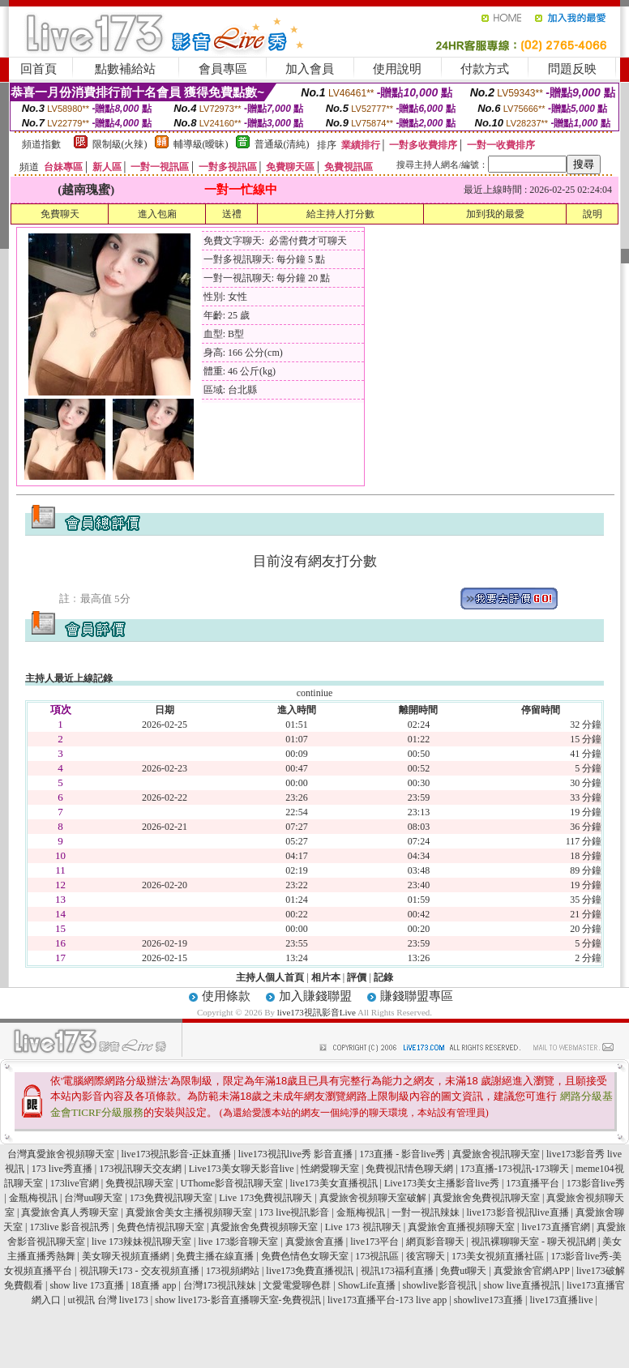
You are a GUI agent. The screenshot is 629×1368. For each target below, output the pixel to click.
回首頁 (38, 68)
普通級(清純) (282, 144)
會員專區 (223, 68)
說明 (592, 214)
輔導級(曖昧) (201, 144)
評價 (356, 977)
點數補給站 (125, 68)
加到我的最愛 (495, 214)
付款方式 (484, 68)
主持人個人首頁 (270, 977)
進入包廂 (157, 214)
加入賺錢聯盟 (315, 996)
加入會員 (309, 68)
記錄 (383, 977)
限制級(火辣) (120, 144)
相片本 (325, 977)
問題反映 (572, 68)
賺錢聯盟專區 (416, 996)
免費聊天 (60, 214)
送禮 (232, 214)
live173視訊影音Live (316, 1012)
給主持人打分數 (340, 214)
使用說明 (397, 68)
